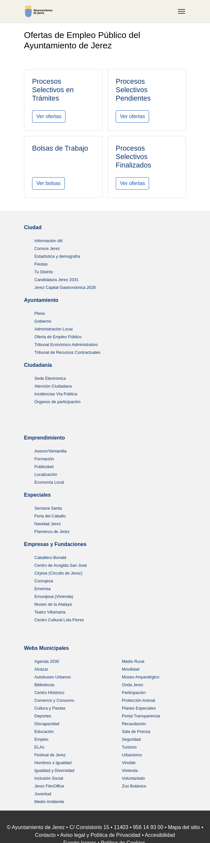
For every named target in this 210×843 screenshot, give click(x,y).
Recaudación (134, 723)
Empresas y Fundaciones (55, 544)
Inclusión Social (48, 778)
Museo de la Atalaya (53, 604)
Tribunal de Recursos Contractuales (67, 352)
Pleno (39, 313)
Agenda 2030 (46, 661)
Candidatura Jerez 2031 (56, 279)
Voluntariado (133, 778)
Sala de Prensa (136, 731)
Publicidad (43, 466)
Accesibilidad (160, 835)
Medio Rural (133, 661)
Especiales (37, 495)
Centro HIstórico (49, 692)
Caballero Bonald (50, 557)
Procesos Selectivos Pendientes (133, 89)
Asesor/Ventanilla (50, 451)
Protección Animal (138, 700)
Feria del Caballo (50, 516)
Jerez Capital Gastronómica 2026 (65, 287)
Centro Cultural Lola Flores (59, 619)
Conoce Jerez (47, 248)
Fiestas (41, 264)
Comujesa (43, 580)
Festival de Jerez (50, 754)
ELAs (39, 747)
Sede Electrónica (50, 378)
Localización (45, 474)
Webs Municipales (46, 648)
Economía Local (49, 482)
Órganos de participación (57, 401)
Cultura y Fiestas (49, 708)
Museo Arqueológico (140, 677)
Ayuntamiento (41, 300)
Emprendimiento (44, 437)
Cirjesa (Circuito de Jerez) (58, 573)
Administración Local (53, 329)
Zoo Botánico (134, 786)
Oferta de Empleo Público (58, 336)
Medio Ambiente (49, 801)
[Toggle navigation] (181, 11)
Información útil (48, 240)
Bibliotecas (44, 684)
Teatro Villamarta (49, 612)
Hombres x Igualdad (53, 762)
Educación (44, 731)
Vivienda (130, 770)
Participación (134, 692)
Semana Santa (48, 508)
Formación (44, 458)
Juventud (42, 793)
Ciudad (32, 227)
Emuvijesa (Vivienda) (53, 596)
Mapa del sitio (184, 827)
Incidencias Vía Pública (55, 393)
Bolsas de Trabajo (60, 148)
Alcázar (41, 669)
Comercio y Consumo (54, 700)
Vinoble (128, 762)
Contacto (45, 835)
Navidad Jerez (47, 523)
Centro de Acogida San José (60, 565)
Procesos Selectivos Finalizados (133, 156)
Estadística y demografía (57, 256)
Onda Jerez (132, 684)
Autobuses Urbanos (52, 677)
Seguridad (131, 739)
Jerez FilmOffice (49, 786)
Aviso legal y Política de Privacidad (100, 835)
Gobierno (43, 321)
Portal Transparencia (141, 715)
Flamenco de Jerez (52, 531)
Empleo (41, 739)
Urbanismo (132, 754)
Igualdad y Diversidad (54, 770)
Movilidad (130, 669)
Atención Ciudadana (53, 386)
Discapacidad (46, 723)
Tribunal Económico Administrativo (66, 344)
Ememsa (42, 588)
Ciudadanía (38, 365)
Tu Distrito (43, 271)
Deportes (42, 715)
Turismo (129, 747)
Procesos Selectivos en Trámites (53, 89)
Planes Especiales (139, 708)
